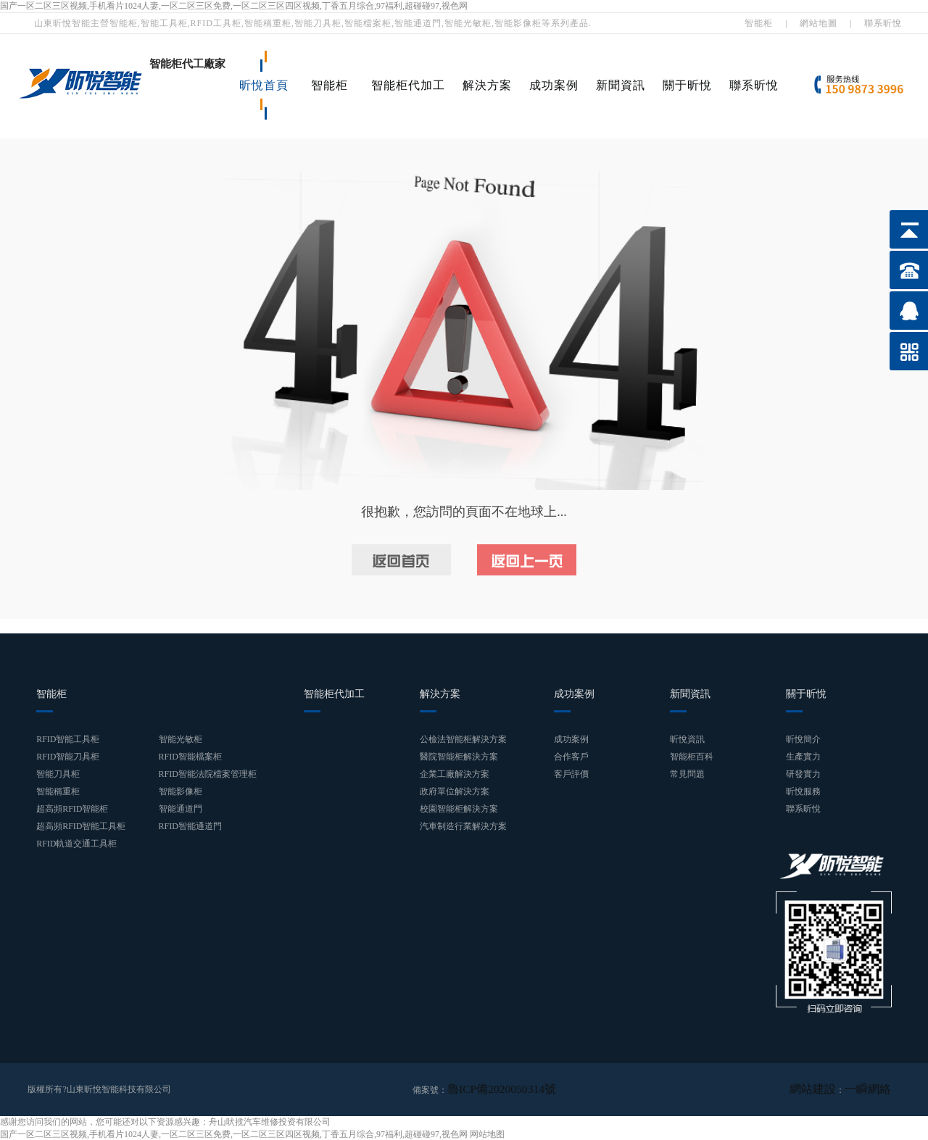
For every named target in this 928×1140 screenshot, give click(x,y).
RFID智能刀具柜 (67, 757)
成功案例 (554, 85)
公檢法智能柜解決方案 (463, 739)
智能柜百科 (691, 757)
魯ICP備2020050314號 (489, 1089)
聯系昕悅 (883, 23)
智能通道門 (180, 809)
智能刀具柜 (58, 774)
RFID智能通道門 (190, 826)
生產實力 (803, 757)
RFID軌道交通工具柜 (76, 844)
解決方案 (487, 85)
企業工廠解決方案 (454, 774)
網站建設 (830, 1089)
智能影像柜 (180, 791)
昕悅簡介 (803, 739)
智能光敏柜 (180, 739)
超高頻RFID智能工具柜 (80, 826)
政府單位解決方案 (454, 791)
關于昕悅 (687, 85)
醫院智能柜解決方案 (459, 757)
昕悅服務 (803, 791)
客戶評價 (571, 774)
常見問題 (687, 774)
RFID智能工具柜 (67, 739)
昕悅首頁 (264, 85)
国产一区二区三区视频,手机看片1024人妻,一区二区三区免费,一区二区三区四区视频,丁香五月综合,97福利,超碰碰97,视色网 (234, 6)
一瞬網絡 (873, 1089)
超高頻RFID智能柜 (72, 809)
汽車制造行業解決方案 (463, 826)
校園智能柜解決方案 (459, 809)
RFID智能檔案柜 (190, 757)
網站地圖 (818, 23)
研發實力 (803, 774)
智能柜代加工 (408, 85)
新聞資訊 (620, 85)
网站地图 (487, 1133)
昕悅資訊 (687, 739)
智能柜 (759, 23)
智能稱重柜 (58, 791)
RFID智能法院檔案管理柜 (208, 774)
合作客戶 (571, 757)
